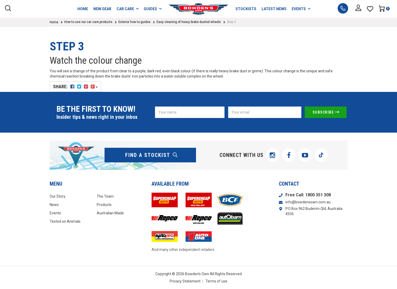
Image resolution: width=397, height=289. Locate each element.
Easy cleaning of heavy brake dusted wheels (189, 22)
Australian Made (110, 213)
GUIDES (153, 9)
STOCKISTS (245, 9)
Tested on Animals (65, 221)
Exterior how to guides (134, 22)
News (54, 205)
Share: (75, 86)
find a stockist (151, 155)
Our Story (57, 196)
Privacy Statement (185, 281)
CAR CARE (128, 9)
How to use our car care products (88, 22)
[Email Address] (264, 112)
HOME (82, 9)
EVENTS (301, 9)
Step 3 (231, 22)
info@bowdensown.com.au (308, 202)
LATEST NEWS (274, 9)
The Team (105, 196)
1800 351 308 (318, 194)
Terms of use (216, 281)
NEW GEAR (102, 9)
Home (54, 22)
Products (104, 205)
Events (55, 213)
